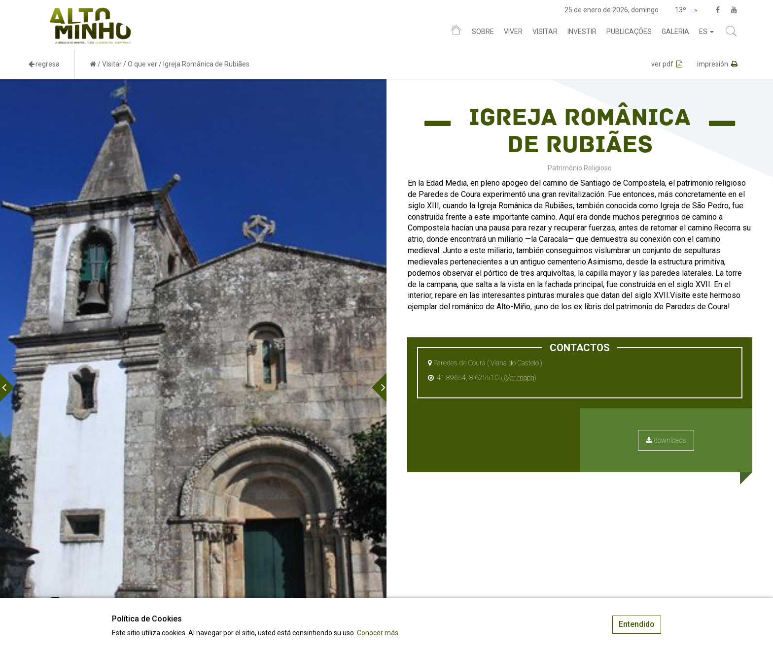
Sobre (483, 31)
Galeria (675, 31)
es (706, 31)
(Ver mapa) (520, 378)
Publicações (629, 31)
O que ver (142, 64)
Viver (513, 31)
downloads (666, 440)
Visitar (545, 31)
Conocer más (377, 633)
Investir (582, 31)
